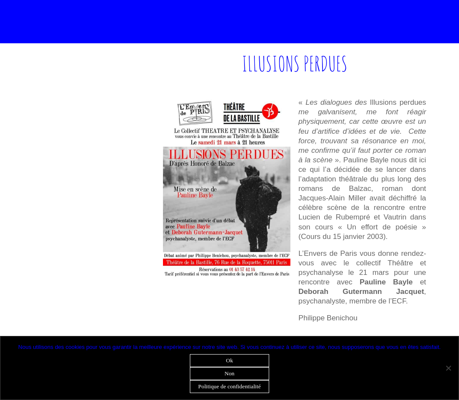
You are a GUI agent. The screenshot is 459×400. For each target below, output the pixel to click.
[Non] (448, 368)
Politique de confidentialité (229, 386)
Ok (229, 360)
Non (229, 373)
